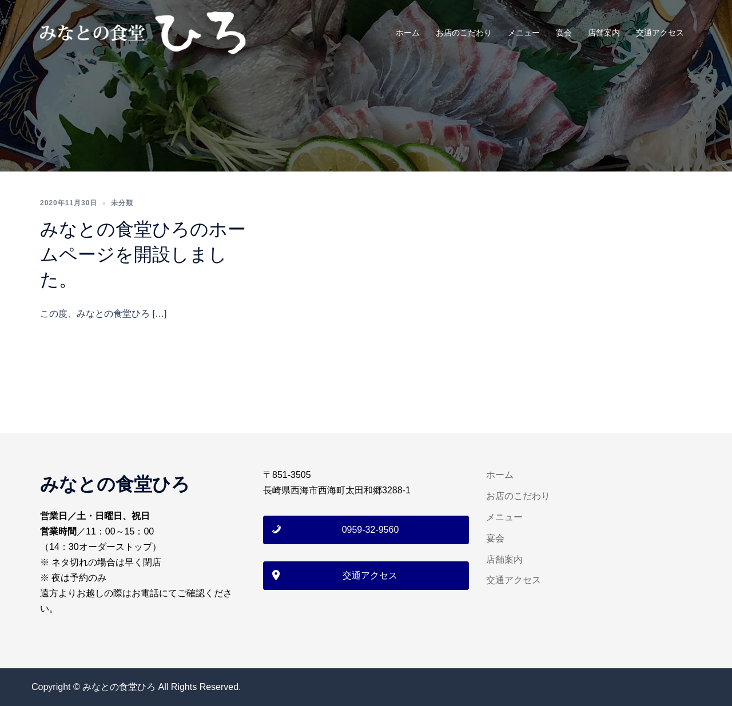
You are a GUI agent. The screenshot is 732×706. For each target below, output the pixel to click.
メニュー (524, 32)
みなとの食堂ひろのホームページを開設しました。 (143, 254)
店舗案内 (604, 32)
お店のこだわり (464, 32)
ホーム (408, 32)
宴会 (564, 32)
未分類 (122, 203)
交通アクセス (660, 32)
